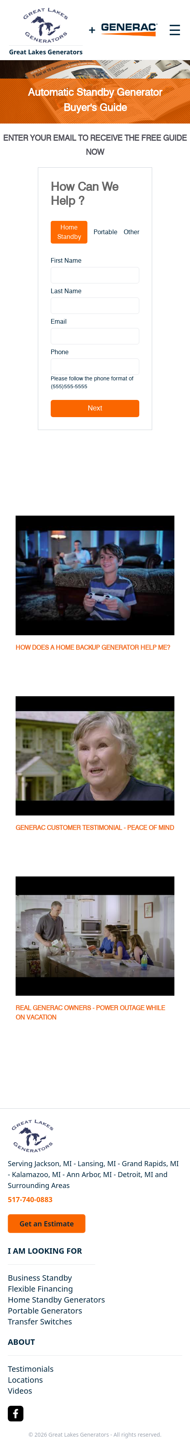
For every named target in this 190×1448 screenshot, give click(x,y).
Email (59, 322)
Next (95, 408)
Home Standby (69, 232)
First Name (66, 261)
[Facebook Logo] (15, 1413)
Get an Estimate (47, 1223)
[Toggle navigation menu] (175, 30)
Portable (105, 232)
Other (131, 232)
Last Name (66, 291)
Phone (60, 352)
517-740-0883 (30, 1199)
